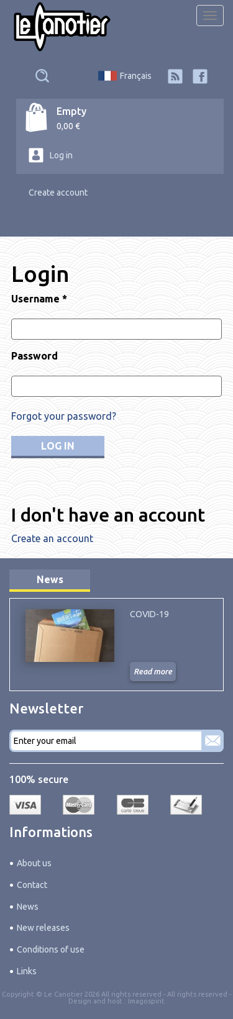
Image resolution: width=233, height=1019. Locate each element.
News (50, 579)
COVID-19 (149, 614)
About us (34, 863)
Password (34, 355)
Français (136, 76)
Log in (61, 155)
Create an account (52, 538)
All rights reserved (197, 994)
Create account (58, 192)
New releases (43, 928)
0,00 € (68, 126)
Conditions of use (51, 949)
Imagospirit (146, 1001)
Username (39, 298)
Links (27, 971)
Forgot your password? (63, 416)
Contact (32, 885)
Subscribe (212, 741)
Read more (153, 671)
